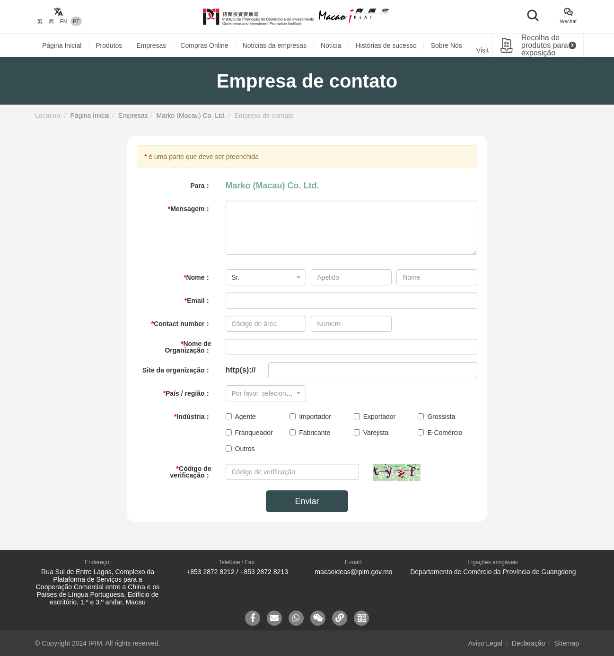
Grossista (436, 416)
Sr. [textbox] (236, 277)
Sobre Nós (446, 45)
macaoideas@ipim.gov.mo (353, 572)
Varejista (371, 432)
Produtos (109, 45)
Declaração (528, 643)
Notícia (331, 45)
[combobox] (266, 277)
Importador (310, 416)
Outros (240, 448)
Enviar (307, 501)
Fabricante (309, 432)
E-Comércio (440, 432)
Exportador (374, 416)
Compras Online (204, 45)
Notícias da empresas (275, 45)
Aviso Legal (485, 643)
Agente (241, 416)
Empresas (151, 45)
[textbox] (263, 393)
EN (63, 21)
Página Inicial (61, 45)
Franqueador (249, 432)
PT (76, 21)
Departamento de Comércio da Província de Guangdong (493, 572)
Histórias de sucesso (386, 45)
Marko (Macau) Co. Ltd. (191, 115)
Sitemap (567, 643)
